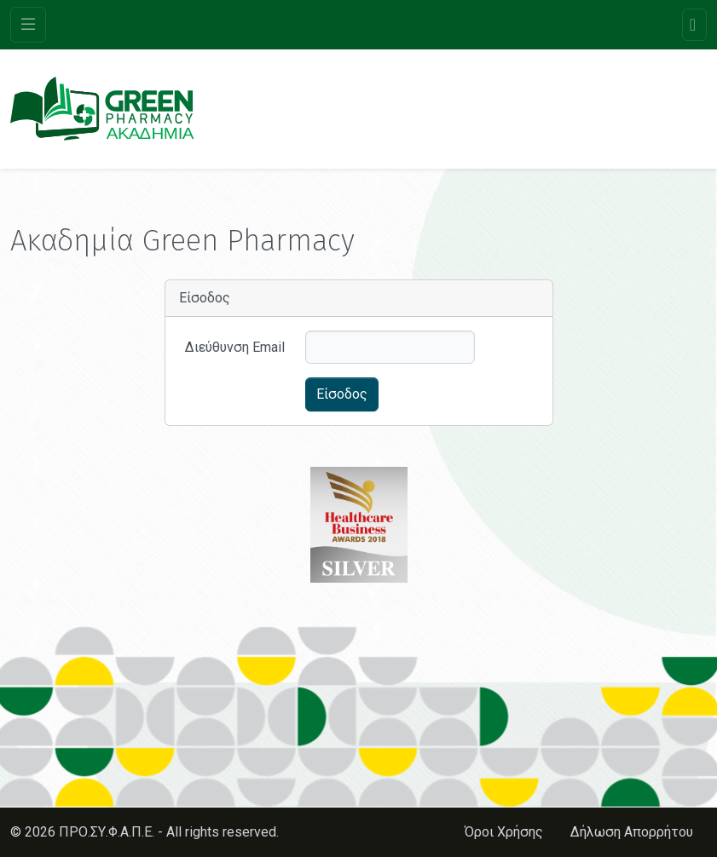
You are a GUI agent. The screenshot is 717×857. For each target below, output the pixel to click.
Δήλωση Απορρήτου (631, 832)
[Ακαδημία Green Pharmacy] (102, 109)
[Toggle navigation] (28, 25)
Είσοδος (341, 394)
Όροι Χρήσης (504, 832)
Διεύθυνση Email (235, 347)
